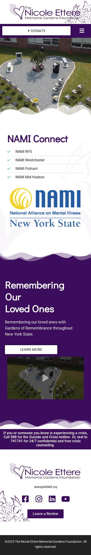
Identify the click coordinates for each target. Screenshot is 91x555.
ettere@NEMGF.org (45, 487)
